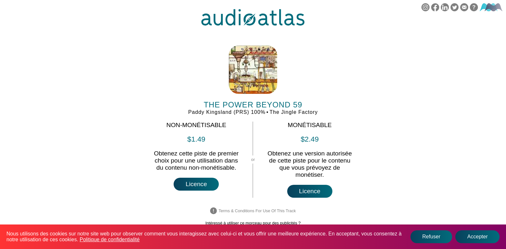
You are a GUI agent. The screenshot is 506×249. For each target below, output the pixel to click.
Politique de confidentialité (110, 239)
